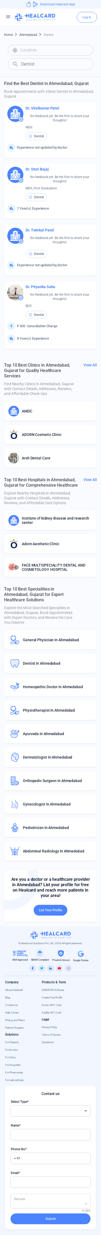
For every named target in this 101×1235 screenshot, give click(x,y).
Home (11, 35)
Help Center (12, 1012)
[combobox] (54, 50)
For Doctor (11, 1049)
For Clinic (10, 1057)
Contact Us (11, 1005)
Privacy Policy (49, 1027)
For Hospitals (12, 1064)
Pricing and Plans (15, 1020)
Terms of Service (51, 1034)
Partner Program (14, 1027)
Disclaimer (48, 1042)
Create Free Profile (52, 997)
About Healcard (14, 989)
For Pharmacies (14, 1072)
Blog (8, 997)
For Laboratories (14, 1080)
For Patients (12, 1042)
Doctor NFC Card (52, 1005)
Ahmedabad (31, 35)
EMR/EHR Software (53, 989)
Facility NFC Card (51, 1012)
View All (90, 365)
